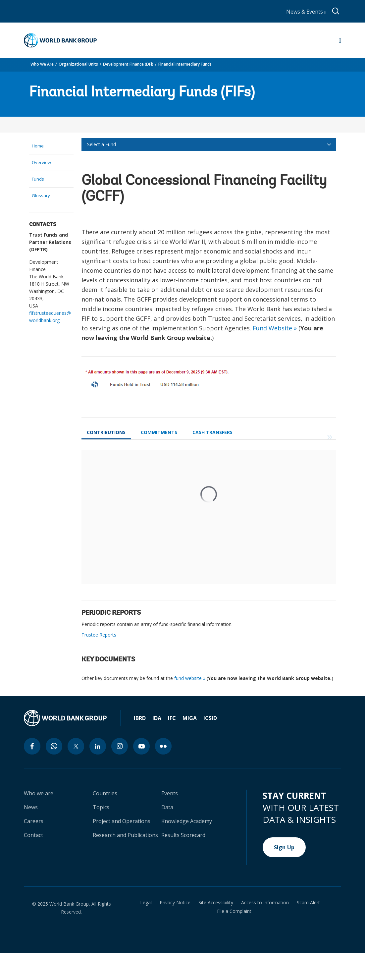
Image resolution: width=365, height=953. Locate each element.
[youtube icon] (141, 746)
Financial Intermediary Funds (185, 64)
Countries (105, 793)
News (31, 807)
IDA (156, 718)
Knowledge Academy (186, 821)
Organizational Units (78, 64)
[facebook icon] (32, 746)
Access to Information (265, 902)
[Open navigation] (340, 40)
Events (169, 793)
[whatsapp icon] (54, 746)
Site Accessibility (215, 902)
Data (167, 807)
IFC (172, 718)
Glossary (41, 195)
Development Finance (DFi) (128, 64)
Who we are (38, 793)
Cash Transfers (212, 432)
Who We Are (42, 64)
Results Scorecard (183, 835)
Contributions (106, 432)
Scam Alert (308, 902)
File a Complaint (234, 911)
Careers (33, 821)
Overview (41, 162)
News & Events (306, 11)
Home (38, 146)
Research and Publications (125, 835)
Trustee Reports (98, 635)
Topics (101, 807)
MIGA (189, 718)
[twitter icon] (76, 746)
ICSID (210, 718)
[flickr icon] (163, 746)
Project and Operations (121, 821)
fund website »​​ (189, 678)
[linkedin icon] (97, 746)
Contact (33, 835)
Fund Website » (275, 328)
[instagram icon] (119, 746)
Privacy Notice (175, 902)
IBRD (140, 718)
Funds (38, 179)
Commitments (159, 432)
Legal (146, 902)
